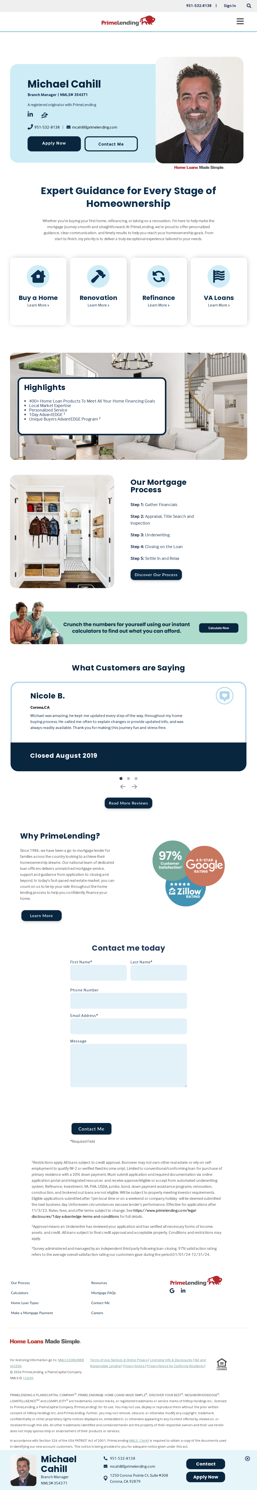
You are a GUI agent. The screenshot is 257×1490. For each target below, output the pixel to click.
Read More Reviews (128, 803)
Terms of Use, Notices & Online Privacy (119, 1360)
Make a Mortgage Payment (32, 1313)
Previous (122, 786)
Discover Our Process (156, 574)
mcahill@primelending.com (94, 127)
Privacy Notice (134, 1366)
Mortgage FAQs (103, 1293)
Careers (97, 1313)
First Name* (81, 961)
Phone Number (84, 989)
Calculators (19, 1293)
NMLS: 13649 (139, 1440)
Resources (99, 1283)
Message (78, 1040)
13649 (28, 1378)
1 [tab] (120, 778)
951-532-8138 (47, 127)
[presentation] (108, 1102)
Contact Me (111, 144)
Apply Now (54, 143)
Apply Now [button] (206, 1477)
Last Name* (142, 961)
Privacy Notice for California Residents (176, 1366)
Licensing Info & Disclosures (171, 1360)
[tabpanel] (129, 726)
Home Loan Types (25, 1303)
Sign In (230, 5)
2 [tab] (128, 778)
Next (134, 786)
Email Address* (84, 1015)
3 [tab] (136, 778)
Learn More (41, 915)
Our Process (20, 1283)
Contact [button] (206, 1464)
